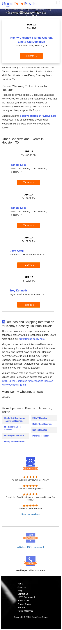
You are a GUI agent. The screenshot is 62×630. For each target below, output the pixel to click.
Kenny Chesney (44, 9)
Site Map (22, 607)
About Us (22, 587)
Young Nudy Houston (14, 441)
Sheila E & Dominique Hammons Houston (14, 419)
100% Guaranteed (26, 597)
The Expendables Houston (12, 428)
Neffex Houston (39, 430)
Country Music (28, 9)
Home (7, 9)
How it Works (24, 600)
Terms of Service (25, 611)
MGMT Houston (39, 418)
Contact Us (23, 594)
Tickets (31, 56)
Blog (20, 590)
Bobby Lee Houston (42, 424)
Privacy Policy (24, 604)
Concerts (16, 9)
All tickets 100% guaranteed (30, 547)
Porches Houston (40, 436)
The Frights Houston (14, 436)
